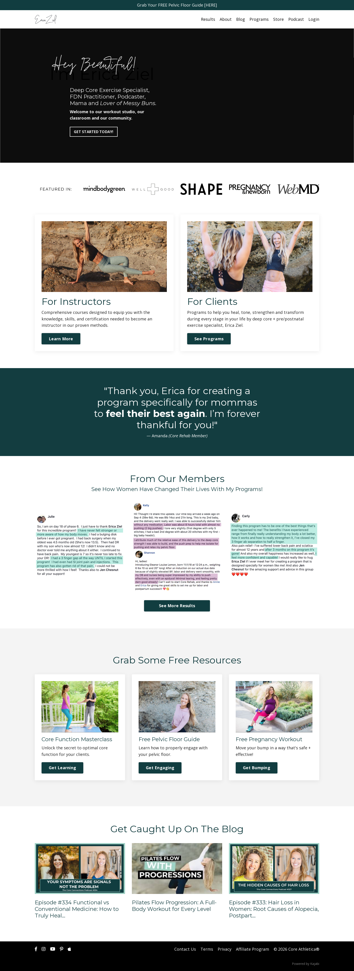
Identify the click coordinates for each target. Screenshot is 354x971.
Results (208, 19)
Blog (240, 19)
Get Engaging (160, 767)
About (226, 19)
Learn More (61, 338)
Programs (259, 19)
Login (313, 19)
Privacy (224, 949)
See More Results (177, 605)
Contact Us (185, 949)
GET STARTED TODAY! (94, 131)
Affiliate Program (252, 949)
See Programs (209, 338)
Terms (206, 949)
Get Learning (62, 767)
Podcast (296, 19)
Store (278, 19)
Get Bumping (256, 767)
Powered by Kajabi (305, 964)
